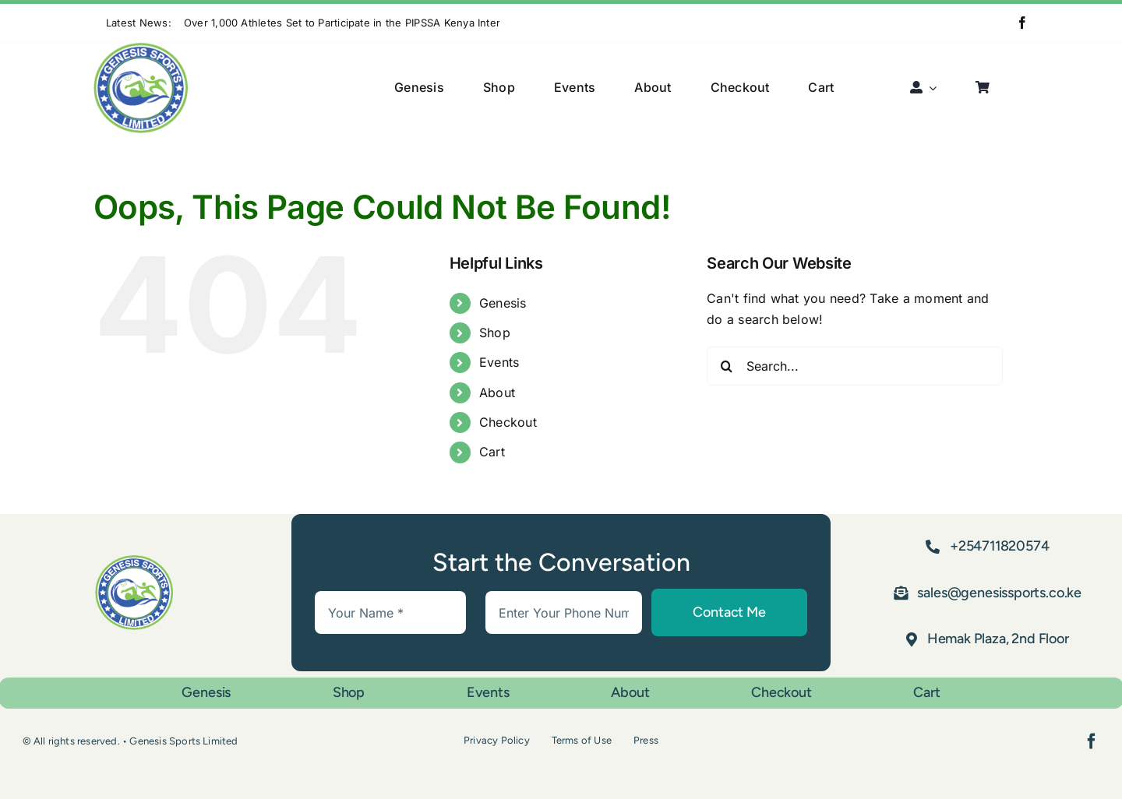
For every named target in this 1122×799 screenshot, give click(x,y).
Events (499, 362)
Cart (492, 451)
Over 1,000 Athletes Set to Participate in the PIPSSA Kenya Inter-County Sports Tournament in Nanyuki (439, 22)
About (497, 392)
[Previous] (511, 23)
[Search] (726, 366)
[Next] (531, 23)
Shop (494, 332)
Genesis (503, 303)
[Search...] (855, 366)
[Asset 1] (141, 49)
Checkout (508, 422)
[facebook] (1022, 22)
